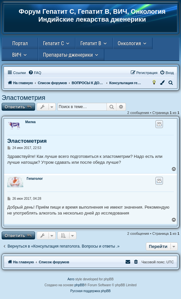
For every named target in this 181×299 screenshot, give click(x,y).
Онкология (129, 43)
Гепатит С (53, 43)
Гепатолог (35, 178)
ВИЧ (16, 55)
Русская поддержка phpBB (90, 291)
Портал (20, 43)
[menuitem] (34, 73)
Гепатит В (90, 43)
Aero (71, 279)
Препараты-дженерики (68, 55)
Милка (30, 122)
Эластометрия (23, 97)
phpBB (79, 285)
